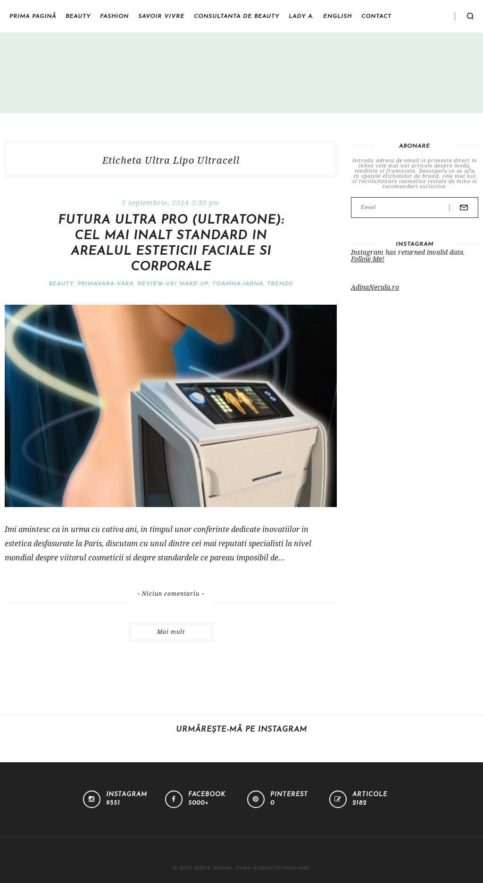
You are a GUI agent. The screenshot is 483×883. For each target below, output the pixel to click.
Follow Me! (367, 258)
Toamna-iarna (237, 284)
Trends (280, 284)
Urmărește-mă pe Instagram (241, 729)
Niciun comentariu (171, 594)
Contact (376, 16)
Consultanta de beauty (236, 16)
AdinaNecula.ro (375, 287)
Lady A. (301, 16)
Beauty (78, 16)
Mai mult (171, 632)
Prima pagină (32, 16)
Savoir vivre (161, 16)
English (337, 16)
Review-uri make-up (172, 284)
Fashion (114, 16)
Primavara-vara (105, 284)
